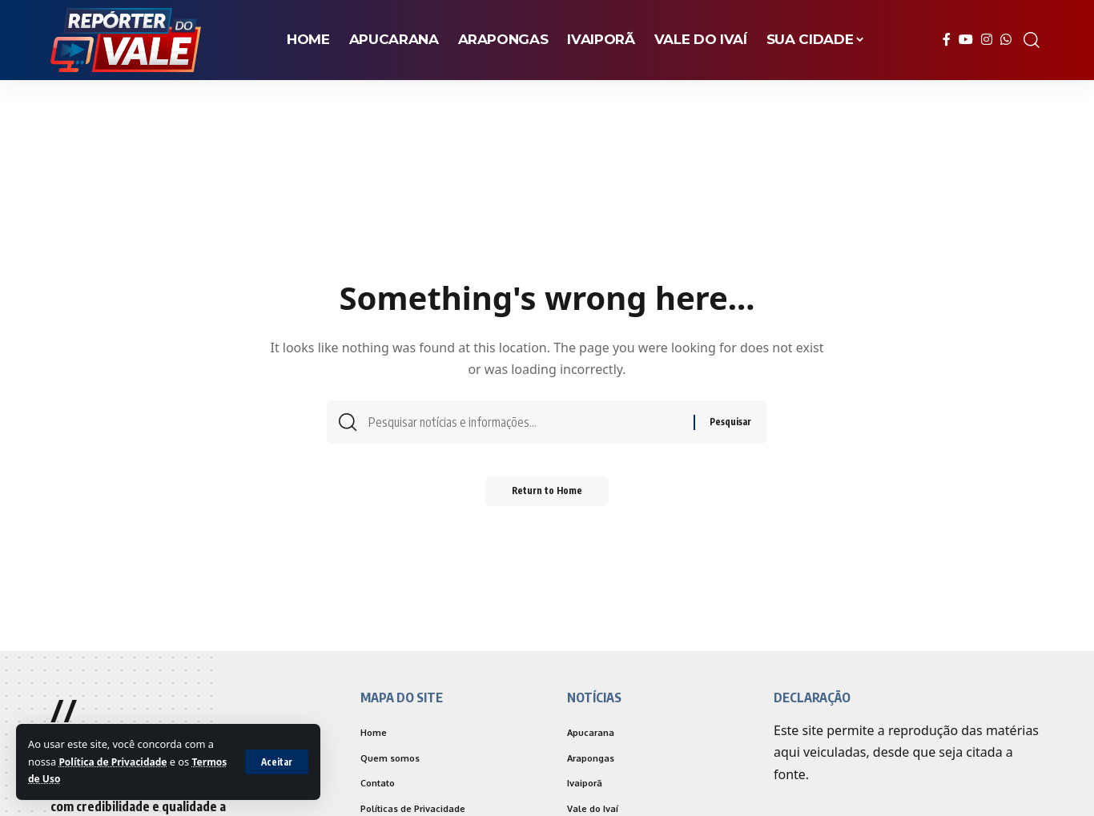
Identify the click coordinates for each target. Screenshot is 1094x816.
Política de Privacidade (116, 761)
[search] (1032, 40)
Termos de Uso (65, 778)
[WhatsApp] (1006, 39)
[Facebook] (947, 39)
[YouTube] (966, 39)
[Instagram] (986, 39)
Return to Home (547, 496)
